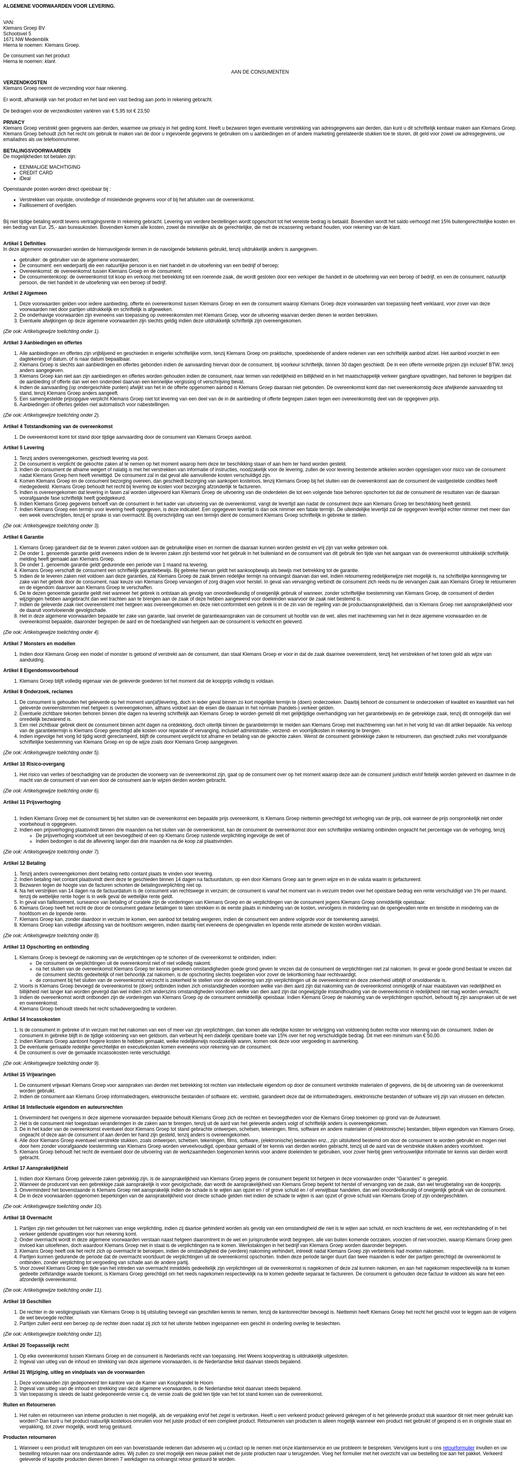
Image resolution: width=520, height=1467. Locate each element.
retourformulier (458, 1448)
